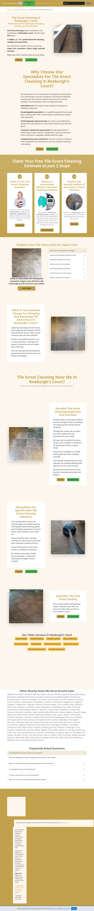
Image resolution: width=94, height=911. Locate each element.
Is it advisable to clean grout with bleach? (22, 769)
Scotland (15, 10)
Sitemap (17, 892)
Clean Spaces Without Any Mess (60, 269)
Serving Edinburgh (9, 3)
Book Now (74, 224)
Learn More (26, 288)
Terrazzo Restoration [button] (70, 639)
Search (89, 3)
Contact (60, 3)
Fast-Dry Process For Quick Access (60, 273)
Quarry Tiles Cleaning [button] (71, 644)
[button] (29, 3)
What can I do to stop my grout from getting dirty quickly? (27, 779)
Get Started (19, 225)
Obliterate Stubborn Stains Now (60, 260)
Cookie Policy (18, 887)
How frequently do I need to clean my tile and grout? (25, 753)
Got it (74, 908)
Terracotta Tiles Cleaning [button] (52, 644)
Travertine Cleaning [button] (37, 639)
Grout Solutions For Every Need (60, 264)
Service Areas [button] (45, 3)
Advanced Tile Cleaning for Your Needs (62, 251)
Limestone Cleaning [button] (53, 639)
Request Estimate (47, 230)
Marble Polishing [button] (21, 639)
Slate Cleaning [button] (36, 644)
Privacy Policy (18, 885)
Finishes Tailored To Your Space (60, 278)
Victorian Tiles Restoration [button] (36, 649)
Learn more (66, 908)
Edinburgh (23, 10)
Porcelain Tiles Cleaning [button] (56, 649)
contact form (64, 822)
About (54, 3)
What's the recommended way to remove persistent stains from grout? (31, 763)
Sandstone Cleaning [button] (21, 644)
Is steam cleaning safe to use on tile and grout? (24, 775)
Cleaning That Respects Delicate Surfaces (63, 255)
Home (38, 3)
